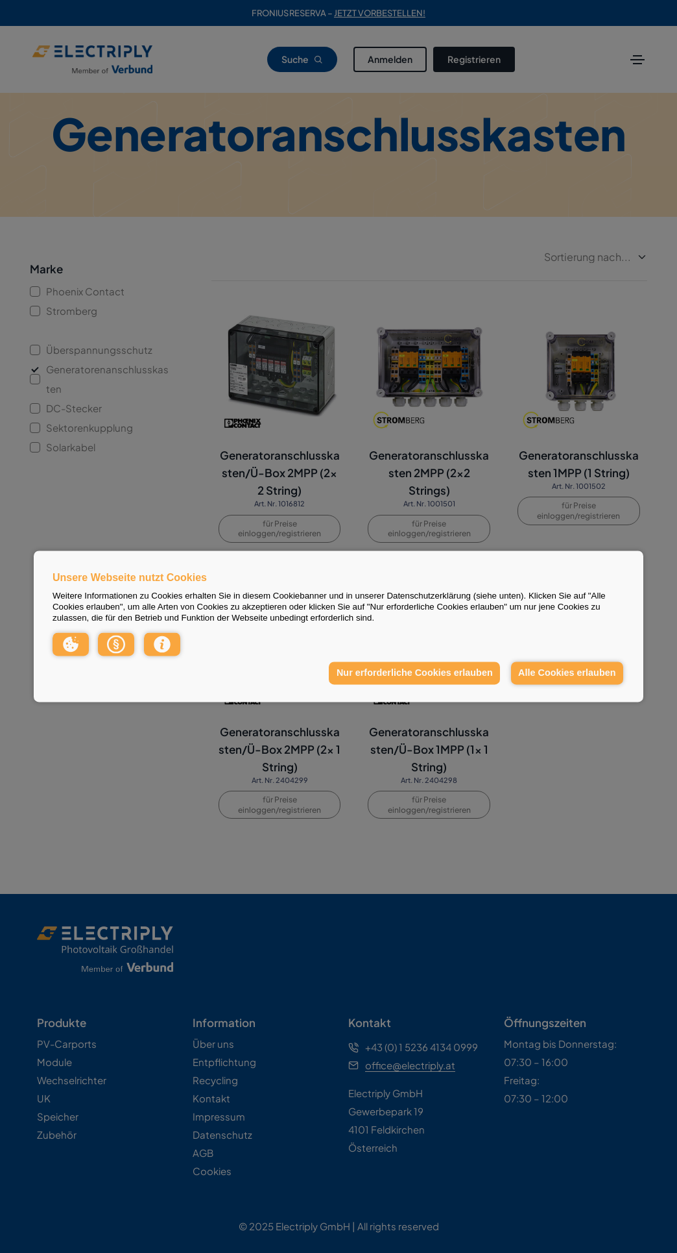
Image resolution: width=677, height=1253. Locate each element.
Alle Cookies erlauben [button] (566, 672)
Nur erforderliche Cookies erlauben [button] (415, 672)
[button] (71, 644)
